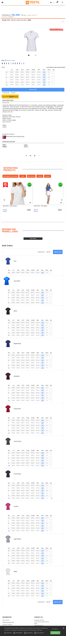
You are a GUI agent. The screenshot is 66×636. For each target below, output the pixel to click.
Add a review (33, 238)
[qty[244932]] (53, 75)
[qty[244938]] (53, 72)
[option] (33, 41)
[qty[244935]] (53, 82)
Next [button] (62, 42)
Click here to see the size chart (55, 67)
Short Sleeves (31, 176)
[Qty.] (51, 273)
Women (40, 176)
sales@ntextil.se (38, 625)
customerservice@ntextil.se (41, 622)
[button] (50, 2)
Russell (4, 20)
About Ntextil (5, 620)
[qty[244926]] (53, 80)
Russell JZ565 (5, 102)
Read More (39, 630)
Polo (22, 176)
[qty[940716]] (53, 85)
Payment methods (7, 624)
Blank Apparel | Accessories (10, 176)
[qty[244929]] (53, 77)
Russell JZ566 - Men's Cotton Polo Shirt (15, 136)
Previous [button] (4, 42)
